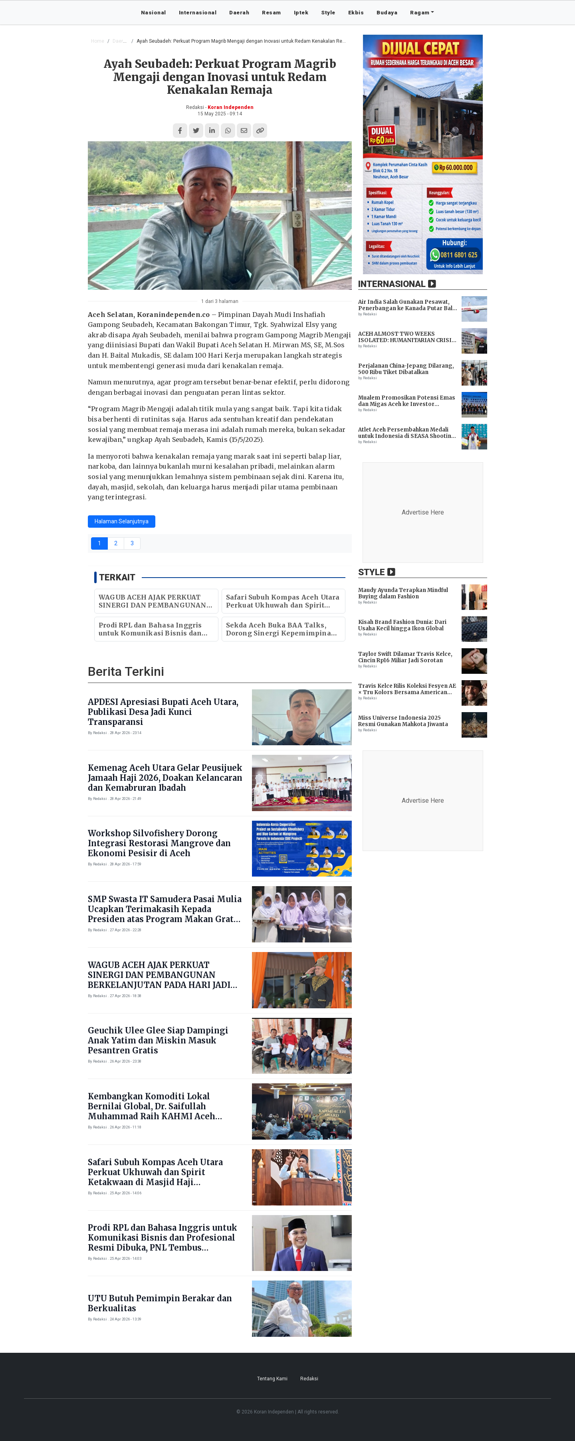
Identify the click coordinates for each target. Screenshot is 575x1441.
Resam (271, 12)
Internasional (198, 12)
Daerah (239, 12)
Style (328, 12)
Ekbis (356, 12)
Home (97, 41)
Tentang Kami (272, 1379)
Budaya (387, 12)
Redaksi (309, 1379)
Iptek (301, 12)
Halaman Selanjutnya (122, 521)
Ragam (420, 12)
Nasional (153, 12)
